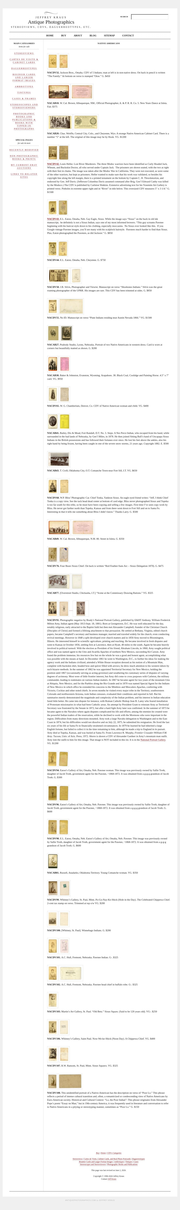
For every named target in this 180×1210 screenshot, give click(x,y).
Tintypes (24, 92)
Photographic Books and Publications (122, 1164)
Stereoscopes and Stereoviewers (93, 1164)
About (78, 35)
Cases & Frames (24, 98)
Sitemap (109, 35)
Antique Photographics (51, 20)
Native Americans (109, 43)
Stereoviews (24, 53)
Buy (63, 35)
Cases (136, 1162)
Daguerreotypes (24, 68)
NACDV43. (53, 219)
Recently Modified (24, 150)
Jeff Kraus (112, 1179)
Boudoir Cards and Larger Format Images (24, 77)
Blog (93, 35)
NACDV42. (53, 164)
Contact (128, 35)
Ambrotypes (24, 86)
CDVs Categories (114, 1153)
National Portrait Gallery (153, 739)
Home (50, 35)
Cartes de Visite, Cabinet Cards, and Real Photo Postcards (107, 1159)
